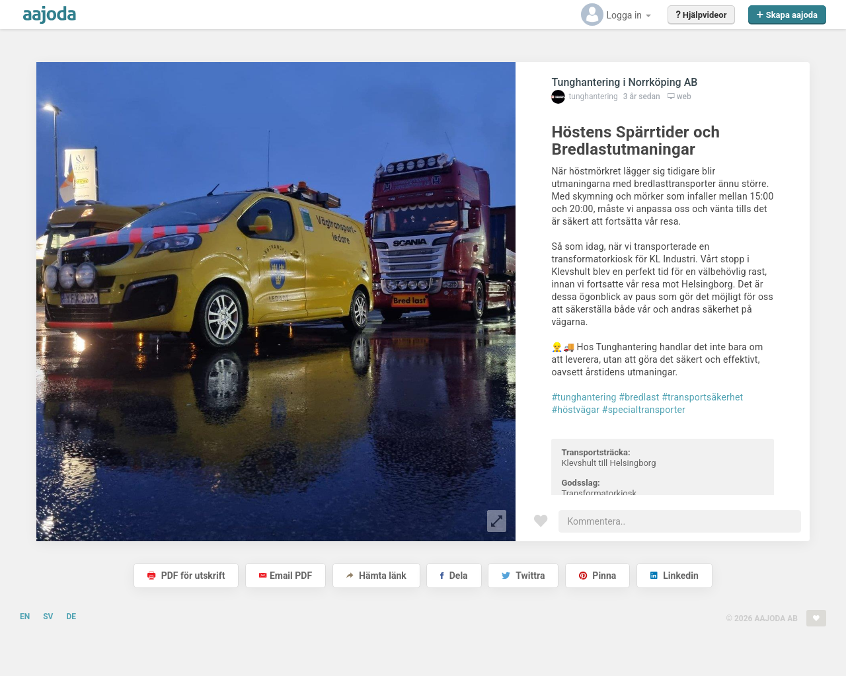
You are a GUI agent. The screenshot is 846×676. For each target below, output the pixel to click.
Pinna (597, 575)
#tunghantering (583, 397)
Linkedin (674, 575)
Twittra (523, 575)
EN (25, 616)
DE (71, 616)
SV (48, 616)
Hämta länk (376, 575)
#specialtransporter (643, 409)
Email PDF (285, 575)
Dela (453, 575)
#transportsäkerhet (702, 397)
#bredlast (639, 397)
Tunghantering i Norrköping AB (624, 82)
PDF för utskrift (186, 575)
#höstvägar (575, 409)
